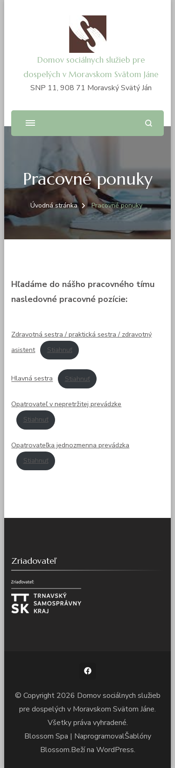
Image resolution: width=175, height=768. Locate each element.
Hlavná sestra (32, 378)
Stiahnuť (59, 349)
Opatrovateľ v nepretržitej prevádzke (66, 404)
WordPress (115, 750)
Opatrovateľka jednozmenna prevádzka (70, 445)
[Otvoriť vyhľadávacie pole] (148, 123)
